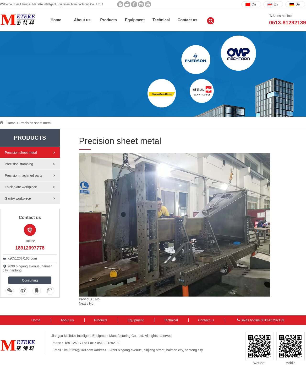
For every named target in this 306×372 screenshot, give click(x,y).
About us (82, 20)
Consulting (30, 280)
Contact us (187, 20)
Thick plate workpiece (30, 186)
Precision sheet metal (30, 152)
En (273, 4)
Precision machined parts (30, 175)
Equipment (135, 20)
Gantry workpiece (30, 198)
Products (108, 20)
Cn (251, 4)
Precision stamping (30, 164)
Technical (161, 20)
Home (56, 20)
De (295, 4)
